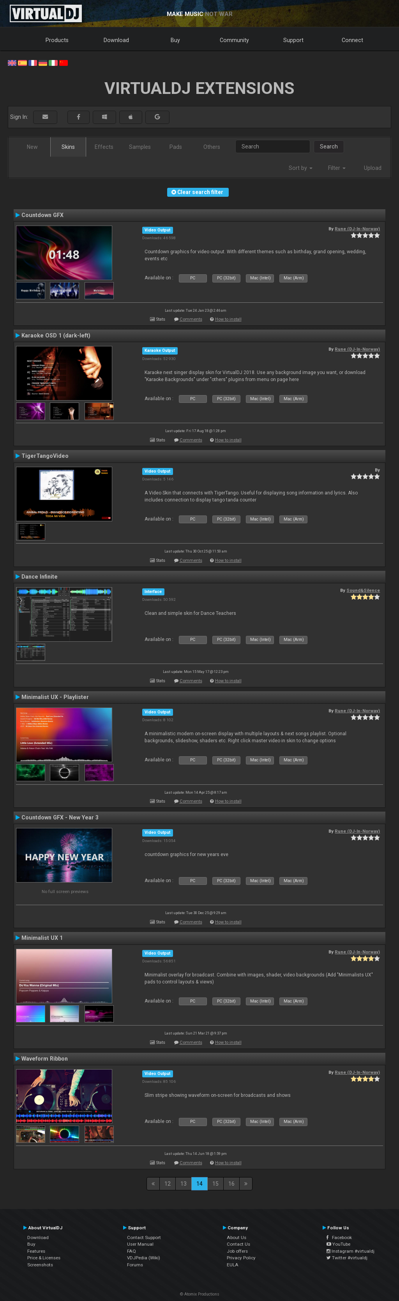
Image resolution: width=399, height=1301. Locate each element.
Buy (175, 40)
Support (293, 40)
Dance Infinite (39, 577)
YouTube (338, 1244)
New (32, 147)
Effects (104, 147)
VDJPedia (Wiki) (143, 1257)
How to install (228, 319)
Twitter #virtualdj (347, 1257)
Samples (140, 147)
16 (231, 1184)
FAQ (131, 1251)
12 (167, 1184)
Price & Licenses (43, 1257)
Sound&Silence (363, 590)
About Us (236, 1237)
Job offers (237, 1251)
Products (57, 40)
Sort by (300, 168)
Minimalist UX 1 (42, 938)
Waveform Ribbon (44, 1059)
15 (215, 1184)
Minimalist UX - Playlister (55, 697)
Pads (175, 147)
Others (211, 147)
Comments (191, 319)
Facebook (339, 1237)
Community (234, 40)
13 (183, 1184)
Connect (352, 40)
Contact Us (238, 1244)
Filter (337, 168)
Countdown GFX (42, 215)
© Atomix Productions (199, 1294)
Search (329, 146)
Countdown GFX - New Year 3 (60, 817)
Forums (135, 1264)
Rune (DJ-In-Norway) (357, 228)
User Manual (140, 1244)
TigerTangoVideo (45, 456)
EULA (232, 1264)
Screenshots (40, 1264)
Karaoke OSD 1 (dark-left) (55, 335)
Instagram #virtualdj (350, 1251)
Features (36, 1251)
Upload (372, 168)
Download (116, 40)
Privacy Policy (241, 1257)
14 (199, 1184)
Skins (68, 147)
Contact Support (144, 1237)
